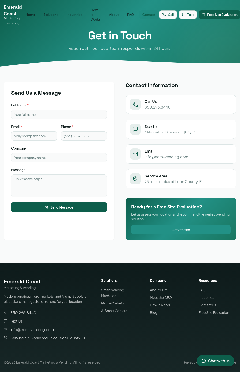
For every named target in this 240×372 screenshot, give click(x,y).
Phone (67, 126)
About (114, 14)
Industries (74, 14)
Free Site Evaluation (214, 312)
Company (19, 148)
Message (18, 170)
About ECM (159, 290)
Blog (153, 312)
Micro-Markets (112, 303)
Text (188, 14)
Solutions (51, 14)
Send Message (59, 207)
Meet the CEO (161, 297)
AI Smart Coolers (114, 310)
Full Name (20, 105)
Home (30, 14)
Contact (149, 14)
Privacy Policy (194, 362)
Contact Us (207, 305)
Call (168, 14)
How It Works (96, 14)
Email (16, 126)
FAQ (130, 14)
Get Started (181, 230)
